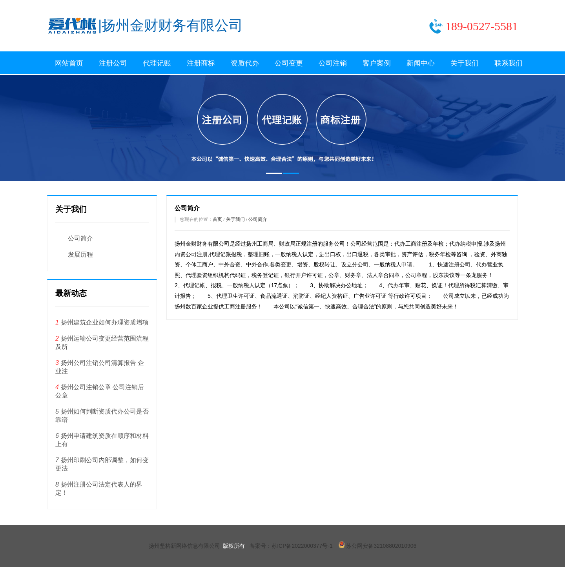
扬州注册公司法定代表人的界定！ (98, 488)
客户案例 (377, 63)
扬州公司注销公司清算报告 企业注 (99, 366)
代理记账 (157, 63)
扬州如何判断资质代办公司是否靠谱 (102, 415)
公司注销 (333, 63)
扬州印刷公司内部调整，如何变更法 (102, 464)
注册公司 (113, 63)
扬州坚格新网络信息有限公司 (184, 546)
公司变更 (289, 63)
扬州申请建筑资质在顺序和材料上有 (102, 439)
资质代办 (245, 63)
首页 (217, 219)
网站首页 (69, 63)
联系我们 (508, 63)
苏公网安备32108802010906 (377, 546)
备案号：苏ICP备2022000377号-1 (291, 546)
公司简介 (80, 238)
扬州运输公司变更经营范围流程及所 (102, 342)
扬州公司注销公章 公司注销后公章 (99, 391)
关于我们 (464, 63)
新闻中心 (420, 63)
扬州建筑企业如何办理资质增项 (102, 322)
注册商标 (201, 63)
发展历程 (80, 254)
